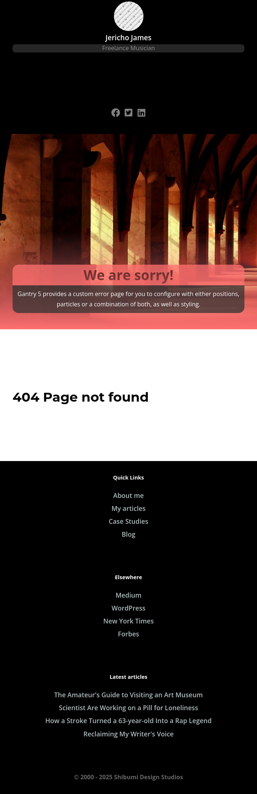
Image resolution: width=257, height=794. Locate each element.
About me (128, 495)
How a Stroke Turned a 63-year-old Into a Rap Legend (128, 720)
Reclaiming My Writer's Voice (128, 733)
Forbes (128, 633)
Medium (128, 595)
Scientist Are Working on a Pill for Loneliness (128, 707)
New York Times (128, 620)
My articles (128, 508)
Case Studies (128, 521)
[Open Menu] (129, 80)
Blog (128, 534)
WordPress (129, 608)
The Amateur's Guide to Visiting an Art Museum (128, 694)
